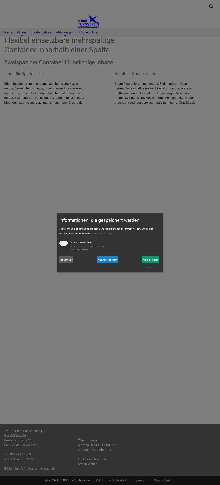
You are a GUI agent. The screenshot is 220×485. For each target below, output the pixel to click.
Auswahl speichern (107, 259)
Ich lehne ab (66, 259)
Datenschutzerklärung (102, 233)
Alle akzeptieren (150, 259)
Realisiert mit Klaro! (151, 267)
